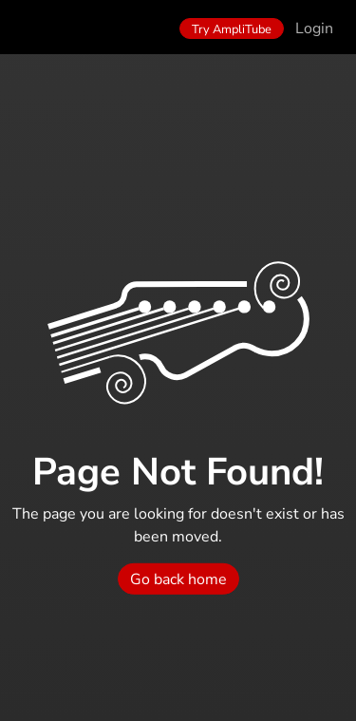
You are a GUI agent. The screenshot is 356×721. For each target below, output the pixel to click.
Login (314, 28)
